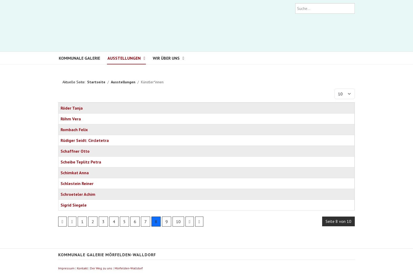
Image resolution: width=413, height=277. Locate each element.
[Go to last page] (199, 222)
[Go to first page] (62, 222)
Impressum (66, 268)
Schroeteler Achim (78, 194)
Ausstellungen (124, 58)
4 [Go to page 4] (114, 221)
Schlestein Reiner (77, 183)
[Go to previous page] (72, 222)
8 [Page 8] (156, 221)
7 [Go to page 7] (145, 221)
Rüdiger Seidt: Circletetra (85, 140)
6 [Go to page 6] (135, 221)
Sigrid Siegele (74, 205)
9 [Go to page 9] (166, 221)
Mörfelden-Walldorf (129, 268)
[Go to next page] (189, 222)
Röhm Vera (71, 118)
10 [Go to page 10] (178, 221)
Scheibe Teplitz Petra (81, 162)
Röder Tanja (72, 108)
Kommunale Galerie (79, 58)
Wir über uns (166, 58)
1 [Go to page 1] (82, 221)
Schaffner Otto (75, 151)
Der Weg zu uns (101, 268)
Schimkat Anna (75, 172)
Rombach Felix (74, 129)
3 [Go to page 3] (103, 221)
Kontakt (82, 268)
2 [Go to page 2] (93, 221)
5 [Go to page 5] (124, 221)
